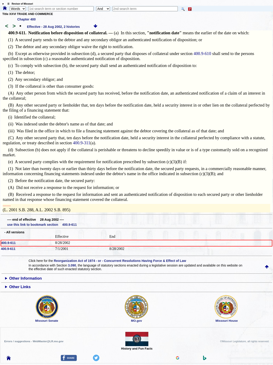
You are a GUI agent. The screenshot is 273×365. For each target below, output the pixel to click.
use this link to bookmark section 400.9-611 (42, 224)
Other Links (20, 287)
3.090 (72, 265)
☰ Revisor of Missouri (19, 4)
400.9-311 (81, 142)
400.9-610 (202, 53)
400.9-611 (8, 243)
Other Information (25, 278)
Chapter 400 (26, 19)
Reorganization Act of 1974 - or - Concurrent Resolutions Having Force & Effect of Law (120, 261)
